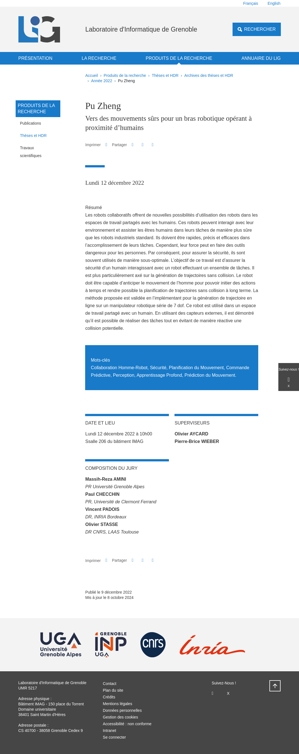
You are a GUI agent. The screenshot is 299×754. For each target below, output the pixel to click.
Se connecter (114, 737)
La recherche (99, 58)
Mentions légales (117, 703)
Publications (30, 123)
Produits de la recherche (179, 58)
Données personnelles (122, 710)
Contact (109, 683)
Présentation (35, 58)
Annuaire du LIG (261, 58)
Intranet (109, 730)
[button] (132, 144)
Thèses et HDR (165, 75)
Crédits (109, 697)
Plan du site (113, 690)
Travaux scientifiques (31, 152)
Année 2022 (101, 81)
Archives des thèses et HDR (208, 75)
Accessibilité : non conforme (127, 724)
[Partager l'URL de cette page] (152, 144)
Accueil (91, 75)
